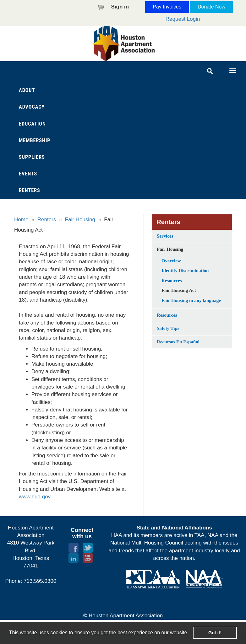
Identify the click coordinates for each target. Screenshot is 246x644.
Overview (171, 260)
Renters (46, 220)
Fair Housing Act (178, 290)
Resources (171, 280)
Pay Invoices (167, 6)
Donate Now (211, 6)
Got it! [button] (214, 632)
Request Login (183, 19)
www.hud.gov (34, 497)
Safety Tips (168, 328)
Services (165, 236)
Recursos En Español (178, 341)
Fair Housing (80, 220)
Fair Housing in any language (191, 300)
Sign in (120, 7)
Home (21, 220)
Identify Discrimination (185, 270)
